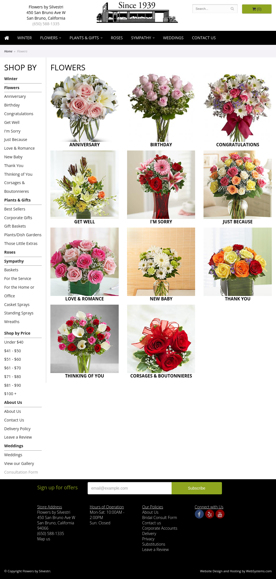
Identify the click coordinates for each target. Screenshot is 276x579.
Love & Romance (19, 148)
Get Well (12, 122)
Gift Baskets (15, 226)
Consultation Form (21, 472)
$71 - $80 (12, 376)
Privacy (148, 538)
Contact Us (204, 37)
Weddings (173, 37)
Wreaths (12, 321)
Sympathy (141, 37)
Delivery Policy (17, 428)
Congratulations (18, 113)
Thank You (14, 165)
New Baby (13, 156)
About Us (13, 402)
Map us (43, 538)
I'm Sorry (12, 131)
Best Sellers (14, 209)
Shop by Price (17, 333)
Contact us (151, 522)
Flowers (49, 37)
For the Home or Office (19, 291)
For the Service (17, 278)
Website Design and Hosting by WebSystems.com (236, 571)
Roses (117, 37)
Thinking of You (18, 174)
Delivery (149, 533)
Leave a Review (18, 437)
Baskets (11, 269)
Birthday (12, 105)
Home (8, 51)
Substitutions (153, 544)
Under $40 (14, 342)
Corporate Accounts (159, 528)
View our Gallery (19, 463)
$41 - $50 (12, 350)
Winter (24, 37)
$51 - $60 (12, 359)
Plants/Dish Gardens (22, 234)
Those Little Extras (21, 243)
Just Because (15, 139)
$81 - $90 (12, 385)
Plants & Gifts (84, 37)
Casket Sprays (17, 304)
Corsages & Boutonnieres (16, 187)
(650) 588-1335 (45, 23)
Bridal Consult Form (159, 517)
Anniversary (15, 96)
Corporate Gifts (18, 217)
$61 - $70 (12, 367)
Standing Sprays (18, 313)
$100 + (10, 393)
